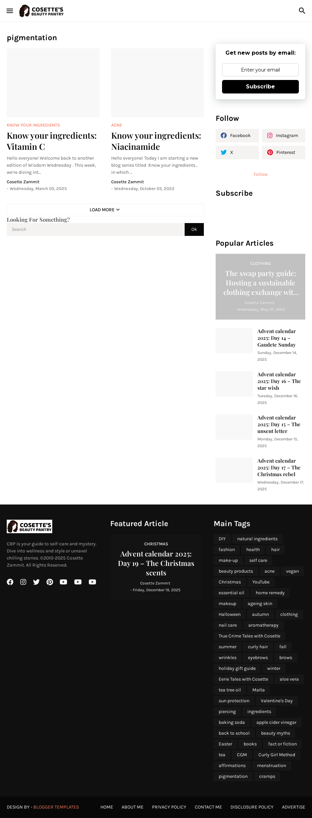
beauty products (236, 571)
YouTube (261, 582)
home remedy (270, 593)
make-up (228, 560)
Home (106, 807)
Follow (261, 174)
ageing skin (260, 603)
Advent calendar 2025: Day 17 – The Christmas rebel (279, 468)
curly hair (258, 647)
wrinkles (228, 657)
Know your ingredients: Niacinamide (156, 141)
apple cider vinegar (276, 722)
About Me (133, 807)
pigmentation (233, 776)
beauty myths (275, 733)
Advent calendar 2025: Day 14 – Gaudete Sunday (276, 338)
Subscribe (260, 86)
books (250, 744)
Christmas (230, 582)
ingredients (259, 711)
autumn (260, 614)
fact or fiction (282, 744)
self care (258, 560)
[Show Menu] (9, 11)
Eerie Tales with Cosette (243, 679)
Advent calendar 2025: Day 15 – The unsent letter (279, 424)
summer (228, 647)
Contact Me (208, 807)
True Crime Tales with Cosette (249, 636)
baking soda (232, 722)
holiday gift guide (237, 668)
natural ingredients (257, 539)
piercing (227, 711)
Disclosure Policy (252, 807)
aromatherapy (263, 625)
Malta (258, 690)
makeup (227, 603)
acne (269, 571)
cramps (267, 776)
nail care (228, 625)
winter (273, 668)
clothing (289, 614)
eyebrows (258, 657)
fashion (227, 549)
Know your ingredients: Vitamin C (52, 141)
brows (285, 657)
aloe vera (289, 679)
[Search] (303, 11)
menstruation (271, 765)
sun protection (234, 701)
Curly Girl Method (276, 755)
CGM (242, 755)
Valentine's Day (277, 701)
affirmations (232, 765)
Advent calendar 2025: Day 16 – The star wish (279, 381)
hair (275, 549)
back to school (234, 733)
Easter (225, 744)
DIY (222, 539)
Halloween (230, 614)
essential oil (231, 593)
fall (282, 647)
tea (222, 755)
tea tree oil (230, 690)
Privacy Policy (169, 807)
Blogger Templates (56, 807)
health (253, 549)
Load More (102, 210)
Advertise (293, 807)
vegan (292, 571)
